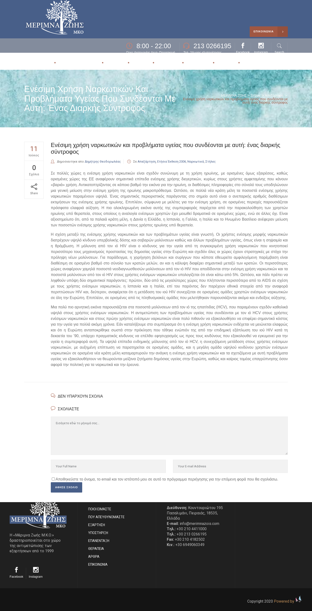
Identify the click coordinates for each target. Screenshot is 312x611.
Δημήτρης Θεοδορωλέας (103, 161)
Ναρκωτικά (195, 161)
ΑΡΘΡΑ (93, 556)
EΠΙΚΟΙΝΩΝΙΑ (98, 564)
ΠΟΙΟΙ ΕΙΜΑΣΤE (99, 509)
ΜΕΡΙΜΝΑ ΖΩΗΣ (234, 95)
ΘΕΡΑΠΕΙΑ (96, 549)
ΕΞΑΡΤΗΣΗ (96, 525)
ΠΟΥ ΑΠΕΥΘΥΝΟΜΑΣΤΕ (106, 517)
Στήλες (255, 95)
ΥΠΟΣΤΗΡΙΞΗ (98, 533)
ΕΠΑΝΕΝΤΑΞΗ (98, 541)
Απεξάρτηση (274, 95)
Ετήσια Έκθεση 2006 (171, 161)
